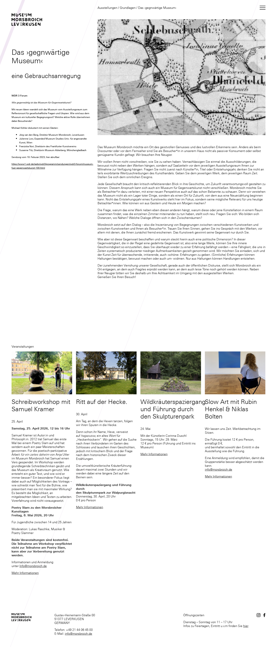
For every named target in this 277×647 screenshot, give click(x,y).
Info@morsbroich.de (33, 566)
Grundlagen (128, 7)
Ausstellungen (107, 7)
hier (245, 626)
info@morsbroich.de (218, 469)
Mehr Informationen (25, 573)
